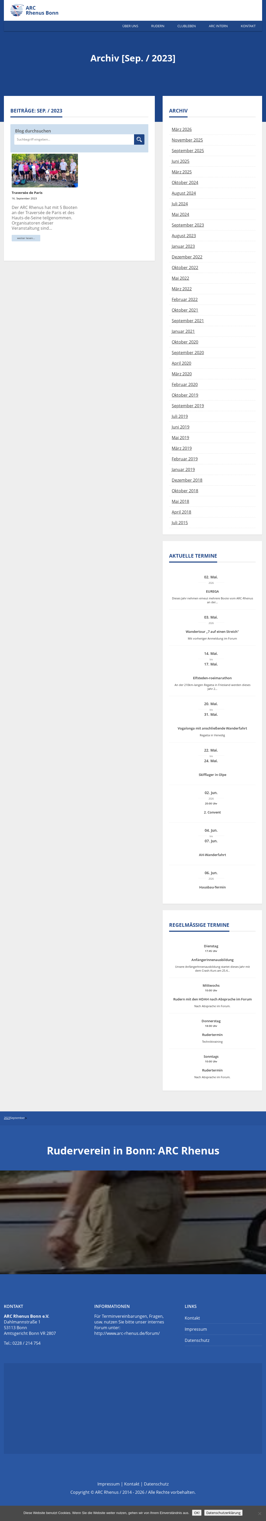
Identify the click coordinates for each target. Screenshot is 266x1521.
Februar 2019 (185, 458)
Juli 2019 (180, 416)
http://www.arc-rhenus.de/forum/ (127, 1333)
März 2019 (182, 448)
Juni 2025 (180, 161)
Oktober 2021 (185, 310)
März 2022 (182, 288)
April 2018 (181, 512)
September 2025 (188, 150)
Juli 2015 (180, 522)
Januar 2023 (183, 246)
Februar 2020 (185, 384)
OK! (197, 1512)
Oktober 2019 (185, 395)
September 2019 (188, 405)
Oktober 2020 (185, 342)
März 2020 (182, 373)
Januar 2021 (183, 331)
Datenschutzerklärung (223, 1512)
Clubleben (186, 26)
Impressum (196, 1329)
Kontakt (248, 26)
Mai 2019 (180, 437)
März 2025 (182, 171)
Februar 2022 (185, 299)
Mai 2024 (180, 214)
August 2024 (184, 193)
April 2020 (181, 363)
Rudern (157, 26)
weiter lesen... (26, 238)
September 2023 (188, 225)
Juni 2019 (180, 427)
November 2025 (187, 140)
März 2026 (182, 129)
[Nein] (259, 1513)
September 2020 (188, 352)
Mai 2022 (180, 278)
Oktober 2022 (185, 267)
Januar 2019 (183, 469)
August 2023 (184, 235)
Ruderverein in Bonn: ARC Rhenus (133, 1150)
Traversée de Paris (27, 192)
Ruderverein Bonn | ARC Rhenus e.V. (40, 10)
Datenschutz (197, 1340)
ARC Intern (218, 26)
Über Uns (130, 26)
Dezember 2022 (187, 257)
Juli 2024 (180, 203)
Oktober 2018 (185, 490)
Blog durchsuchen (33, 131)
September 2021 (188, 320)
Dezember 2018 (187, 480)
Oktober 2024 (185, 182)
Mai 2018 (180, 501)
